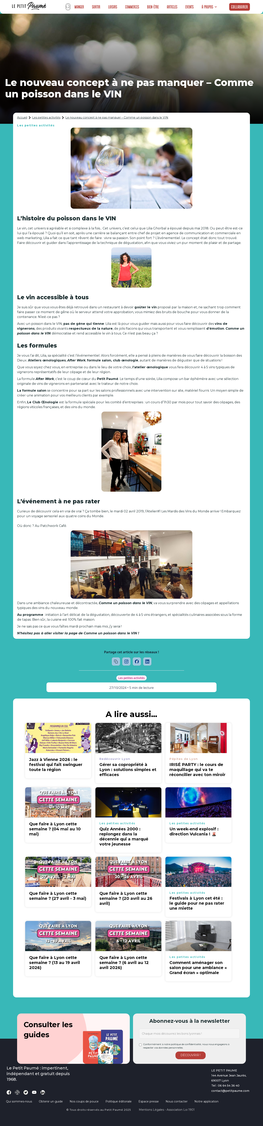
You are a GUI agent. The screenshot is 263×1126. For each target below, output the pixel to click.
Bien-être (153, 6)
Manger (79, 6)
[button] (209, 7)
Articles (172, 6)
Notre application (206, 1101)
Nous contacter (177, 1101)
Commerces (132, 6)
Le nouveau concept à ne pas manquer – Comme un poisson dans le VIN (116, 117)
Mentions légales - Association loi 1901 (167, 1110)
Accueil (22, 117)
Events (189, 6)
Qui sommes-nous (19, 1101)
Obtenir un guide (51, 1101)
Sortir (96, 6)
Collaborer (239, 6)
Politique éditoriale (118, 1101)
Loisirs (112, 6)
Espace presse (148, 1101)
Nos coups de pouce (84, 1101)
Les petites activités (46, 117)
